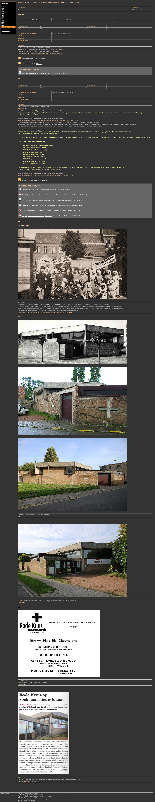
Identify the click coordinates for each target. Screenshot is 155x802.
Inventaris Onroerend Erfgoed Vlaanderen (33, 58)
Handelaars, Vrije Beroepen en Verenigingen (43, 2)
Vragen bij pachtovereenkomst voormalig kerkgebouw (37, 216)
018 (2, 11)
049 (2, 25)
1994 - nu (68, 19)
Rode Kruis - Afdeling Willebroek (38, 180)
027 (2, 18)
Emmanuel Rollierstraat (72, 2)
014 (2, 10)
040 (2, 22)
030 (2, 20)
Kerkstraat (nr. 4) (81, 126)
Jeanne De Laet (6, 31)
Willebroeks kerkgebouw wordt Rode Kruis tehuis (36, 205)
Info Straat (4, 3)
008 (2, 6)
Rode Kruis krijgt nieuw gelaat (30, 195)
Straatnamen (61, 2)
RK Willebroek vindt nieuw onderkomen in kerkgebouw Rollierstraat (41, 210)
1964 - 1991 (34, 19)
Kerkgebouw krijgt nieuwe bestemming (33, 73)
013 (2, 8)
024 (2, 15)
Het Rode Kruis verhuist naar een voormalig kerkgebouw (38, 200)
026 (2, 17)
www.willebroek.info (23, 2)
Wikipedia (39, 64)
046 (2, 23)
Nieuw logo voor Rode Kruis (30, 190)
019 (2, 13)
